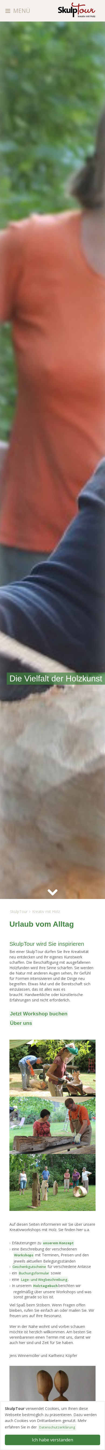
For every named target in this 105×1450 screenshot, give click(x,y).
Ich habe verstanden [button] (52, 1440)
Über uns (21, 1023)
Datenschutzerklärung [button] (57, 1427)
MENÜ (21, 11)
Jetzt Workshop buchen (38, 1014)
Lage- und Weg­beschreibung (44, 1279)
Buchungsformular (34, 1273)
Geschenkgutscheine (29, 1266)
